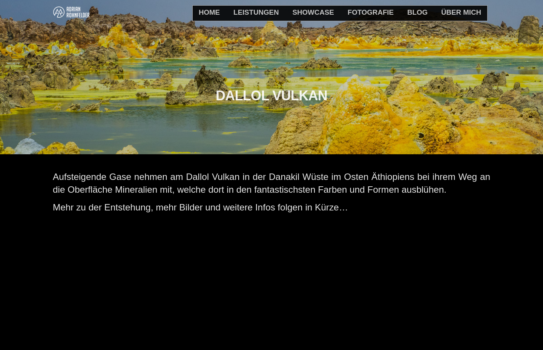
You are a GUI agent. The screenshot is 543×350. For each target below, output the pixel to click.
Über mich (461, 12)
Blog (417, 12)
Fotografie (371, 12)
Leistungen (256, 12)
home (209, 12)
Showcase (313, 12)
